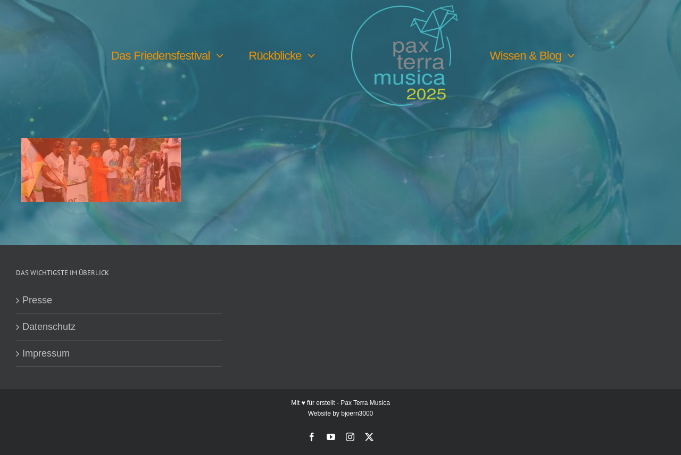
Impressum (46, 353)
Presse (37, 300)
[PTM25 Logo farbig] (404, 10)
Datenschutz (49, 326)
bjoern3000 (357, 413)
